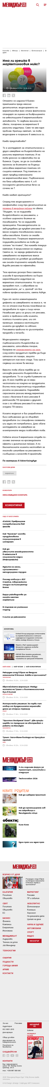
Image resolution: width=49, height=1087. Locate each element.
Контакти (8, 973)
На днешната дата (35, 916)
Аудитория (7, 1026)
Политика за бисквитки (8, 1046)
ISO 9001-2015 (8, 1029)
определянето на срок (28, 349)
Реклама (30, 895)
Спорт (30, 932)
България (8, 892)
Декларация (8, 1032)
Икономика (7, 931)
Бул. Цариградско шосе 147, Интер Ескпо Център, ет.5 (12, 1065)
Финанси (6, 921)
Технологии (9, 950)
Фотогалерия (33, 907)
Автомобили (34, 928)
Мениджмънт (10, 936)
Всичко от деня (11, 874)
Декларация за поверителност (9, 1041)
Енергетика (8, 927)
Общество (7, 898)
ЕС (4, 913)
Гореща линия (10, 965)
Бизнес (6, 918)
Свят (5, 903)
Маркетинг (33, 892)
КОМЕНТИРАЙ (13, 505)
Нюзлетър (34, 941)
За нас (5, 1023)
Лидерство (8, 939)
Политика (7, 895)
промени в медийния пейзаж (17, 208)
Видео (30, 936)
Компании (7, 924)
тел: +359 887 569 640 (12, 1070)
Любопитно (33, 903)
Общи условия (8, 1037)
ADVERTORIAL (9, 629)
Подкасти (8, 962)
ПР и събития (33, 898)
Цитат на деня (34, 919)
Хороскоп (31, 913)
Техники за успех (10, 942)
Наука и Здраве (35, 924)
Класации (31, 910)
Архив (6, 969)
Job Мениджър (9, 945)
